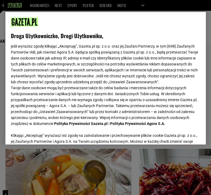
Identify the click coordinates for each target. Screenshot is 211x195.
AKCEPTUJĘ (182, 134)
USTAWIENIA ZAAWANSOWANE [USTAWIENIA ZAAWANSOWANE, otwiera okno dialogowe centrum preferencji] (46, 133)
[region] (105, 78)
